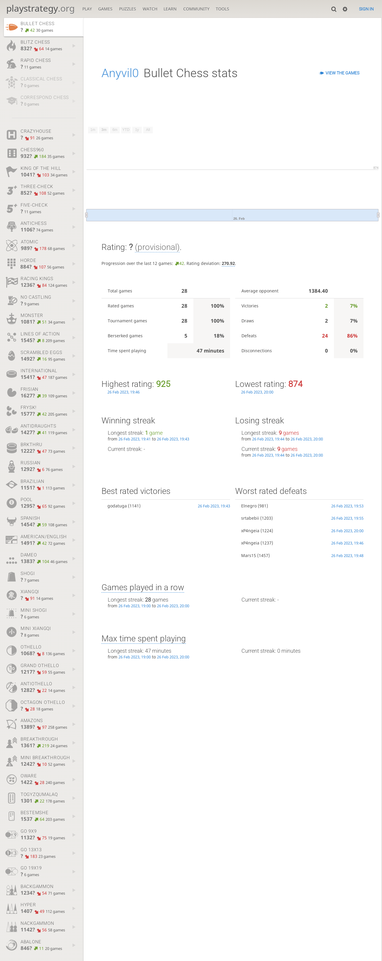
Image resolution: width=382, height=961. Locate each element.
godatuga (117, 506)
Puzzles (127, 9)
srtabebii (250, 518)
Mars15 (248, 555)
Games (105, 9)
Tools (222, 9)
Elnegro (249, 506)
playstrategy (40, 8)
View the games (342, 73)
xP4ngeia (250, 530)
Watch (150, 9)
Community (196, 9)
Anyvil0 (120, 73)
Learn (170, 9)
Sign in (366, 9)
